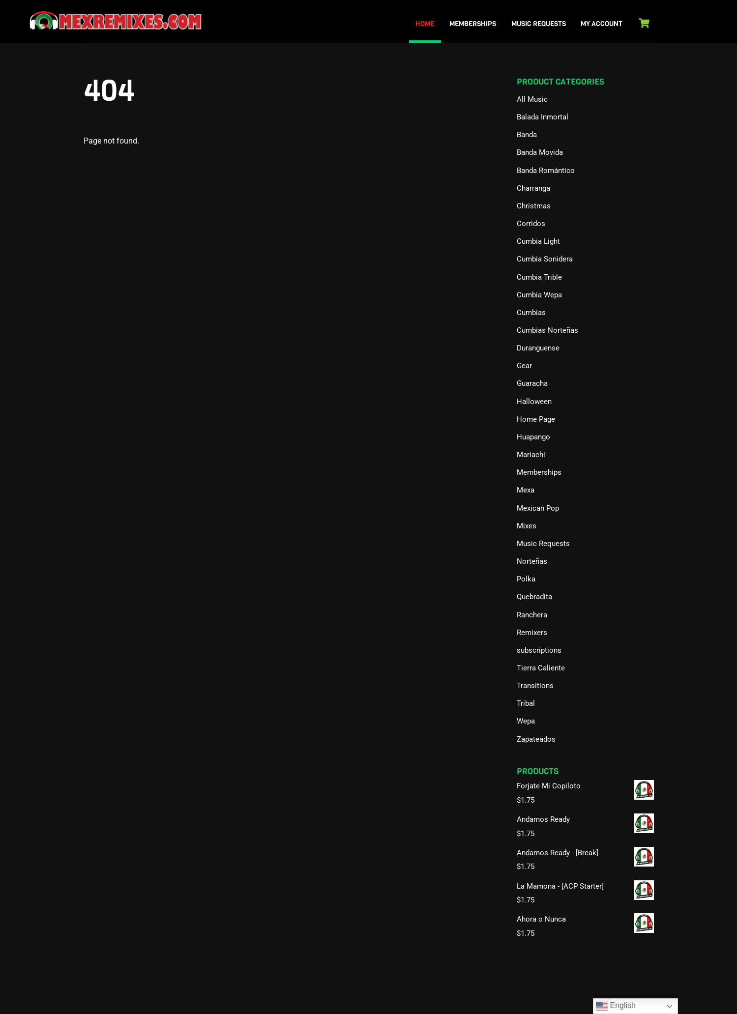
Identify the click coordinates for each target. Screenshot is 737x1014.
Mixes (526, 525)
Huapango (533, 437)
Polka (526, 579)
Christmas (534, 206)
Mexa (525, 490)
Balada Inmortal (542, 117)
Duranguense (538, 348)
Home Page (536, 419)
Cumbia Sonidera (545, 259)
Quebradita (534, 596)
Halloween (534, 401)
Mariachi (531, 454)
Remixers (532, 632)
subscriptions (539, 650)
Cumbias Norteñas (547, 330)
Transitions (535, 685)
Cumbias (531, 312)
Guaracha (532, 383)
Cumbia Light (538, 241)
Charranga (533, 188)
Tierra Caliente (541, 668)
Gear (524, 365)
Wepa (526, 721)
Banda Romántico (546, 170)
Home (424, 24)
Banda (527, 134)
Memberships (472, 24)
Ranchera (532, 614)
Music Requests (538, 24)
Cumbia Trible (539, 277)
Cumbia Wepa (539, 294)
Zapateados (536, 739)
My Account (601, 24)
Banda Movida (540, 152)
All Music (532, 99)
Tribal (526, 703)
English (616, 1006)
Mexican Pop (538, 508)
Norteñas (532, 561)
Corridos (531, 223)
